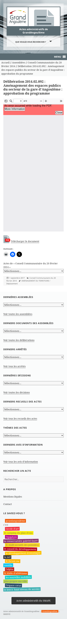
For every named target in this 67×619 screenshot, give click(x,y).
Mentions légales (12, 496)
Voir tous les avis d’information (20, 461)
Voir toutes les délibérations (18, 340)
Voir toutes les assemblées (17, 314)
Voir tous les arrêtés (14, 366)
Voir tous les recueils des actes (20, 418)
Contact (7, 504)
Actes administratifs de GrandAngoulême (33, 30)
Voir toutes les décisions (16, 392)
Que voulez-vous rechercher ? (30, 42)
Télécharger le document (25, 241)
